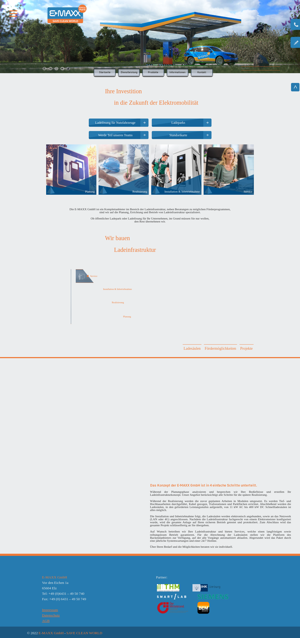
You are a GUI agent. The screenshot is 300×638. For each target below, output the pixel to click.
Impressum (50, 610)
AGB (46, 621)
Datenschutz (51, 615)
